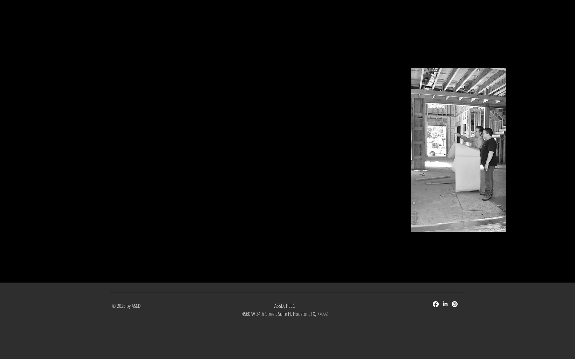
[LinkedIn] (445, 304)
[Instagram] (455, 304)
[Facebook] (436, 304)
